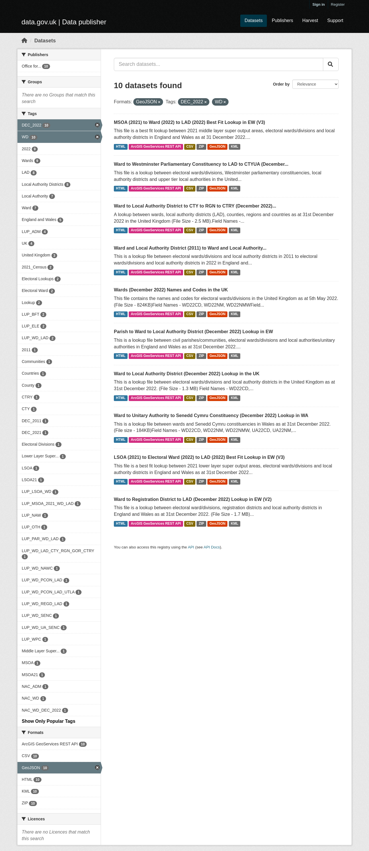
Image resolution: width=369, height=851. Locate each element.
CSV (189, 147)
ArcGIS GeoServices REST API (156, 147)
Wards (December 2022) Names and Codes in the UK (171, 289)
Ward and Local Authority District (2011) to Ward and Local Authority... (190, 248)
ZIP (201, 147)
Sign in (318, 4)
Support (335, 20)
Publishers (282, 20)
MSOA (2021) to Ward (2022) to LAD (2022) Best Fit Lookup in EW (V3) (189, 122)
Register (338, 4)
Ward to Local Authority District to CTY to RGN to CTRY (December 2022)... (195, 206)
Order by (281, 84)
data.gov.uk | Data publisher (63, 22)
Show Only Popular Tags (48, 721)
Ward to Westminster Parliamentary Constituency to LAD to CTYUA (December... (201, 164)
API (191, 547)
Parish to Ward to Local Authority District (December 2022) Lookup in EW (193, 331)
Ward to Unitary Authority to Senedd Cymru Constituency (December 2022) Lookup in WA (211, 415)
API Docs (212, 547)
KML (234, 147)
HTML (120, 147)
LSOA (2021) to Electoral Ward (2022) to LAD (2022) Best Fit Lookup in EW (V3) (199, 457)
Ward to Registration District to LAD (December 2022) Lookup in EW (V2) (192, 499)
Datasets (254, 20)
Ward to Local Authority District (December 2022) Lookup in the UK (186, 373)
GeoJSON (217, 147)
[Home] (24, 41)
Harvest (310, 20)
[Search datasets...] (218, 64)
